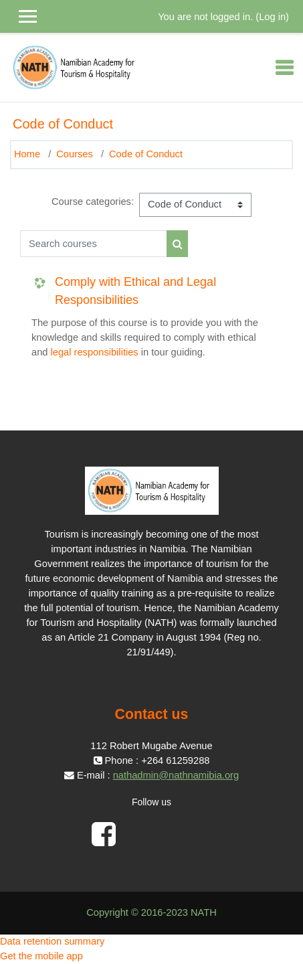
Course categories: (93, 201)
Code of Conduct (146, 154)
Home (27, 154)
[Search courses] (93, 243)
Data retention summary (52, 941)
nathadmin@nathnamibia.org (176, 775)
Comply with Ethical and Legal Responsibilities (135, 291)
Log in (272, 16)
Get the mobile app (41, 956)
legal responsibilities (94, 352)
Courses (74, 154)
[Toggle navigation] (284, 68)
